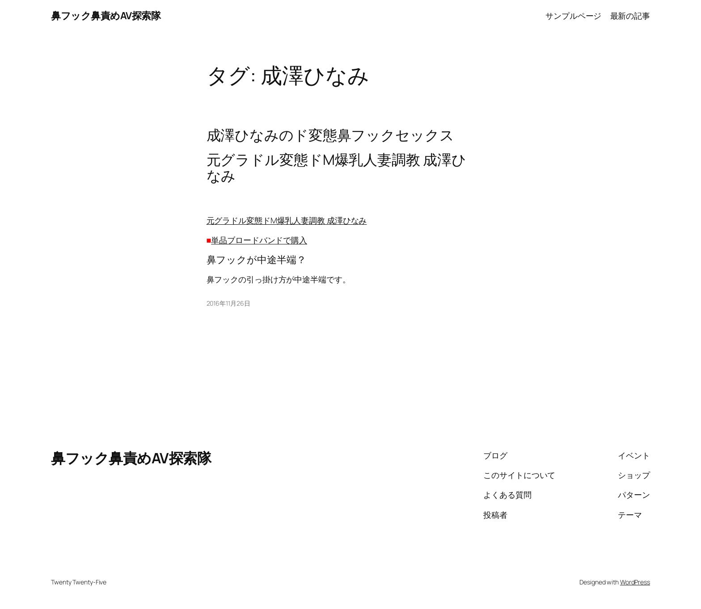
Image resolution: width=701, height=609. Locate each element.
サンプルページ (573, 15)
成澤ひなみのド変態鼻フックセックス (330, 135)
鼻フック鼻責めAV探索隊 (105, 15)
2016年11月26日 (228, 303)
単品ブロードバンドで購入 (259, 240)
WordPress (635, 582)
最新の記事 (630, 15)
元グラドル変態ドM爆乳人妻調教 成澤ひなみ (287, 220)
